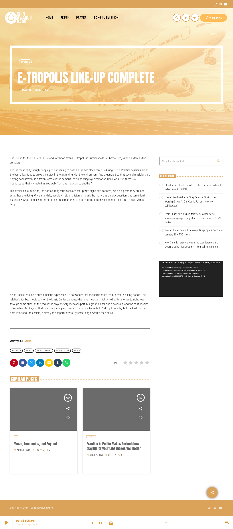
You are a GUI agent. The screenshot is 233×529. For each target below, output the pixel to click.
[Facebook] (225, 4)
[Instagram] (220, 4)
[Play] (186, 18)
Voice (77, 350)
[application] (191, 279)
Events (25, 61)
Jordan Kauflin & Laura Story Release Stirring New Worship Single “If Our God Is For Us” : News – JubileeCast (191, 201)
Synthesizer (62, 350)
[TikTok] (216, 4)
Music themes (43, 350)
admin (28, 341)
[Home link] (18, 17)
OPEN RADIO (213, 18)
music (28, 350)
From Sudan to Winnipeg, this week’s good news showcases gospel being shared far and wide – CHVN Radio (193, 218)
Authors (16, 350)
